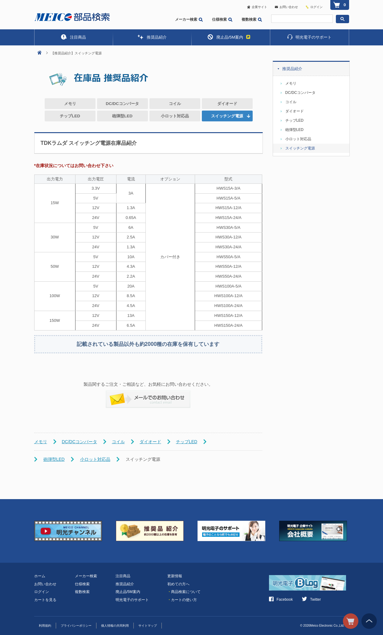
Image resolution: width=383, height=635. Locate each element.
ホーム (39, 576)
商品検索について (184, 592)
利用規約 (45, 625)
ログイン (316, 7)
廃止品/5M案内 (229, 37)
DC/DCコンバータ (122, 103)
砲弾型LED (122, 116)
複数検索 (252, 19)
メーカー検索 (189, 19)
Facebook (281, 599)
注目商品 (73, 37)
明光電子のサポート (309, 37)
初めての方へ (178, 584)
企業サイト (257, 7)
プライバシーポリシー (76, 625)
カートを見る (45, 600)
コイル (175, 103)
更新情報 (174, 576)
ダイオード (227, 103)
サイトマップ (147, 625)
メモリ (70, 103)
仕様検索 (222, 19)
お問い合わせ (286, 7)
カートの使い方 (182, 600)
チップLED (70, 116)
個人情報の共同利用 (115, 625)
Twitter (311, 599)
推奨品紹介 (152, 37)
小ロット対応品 (175, 116)
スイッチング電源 (300, 148)
